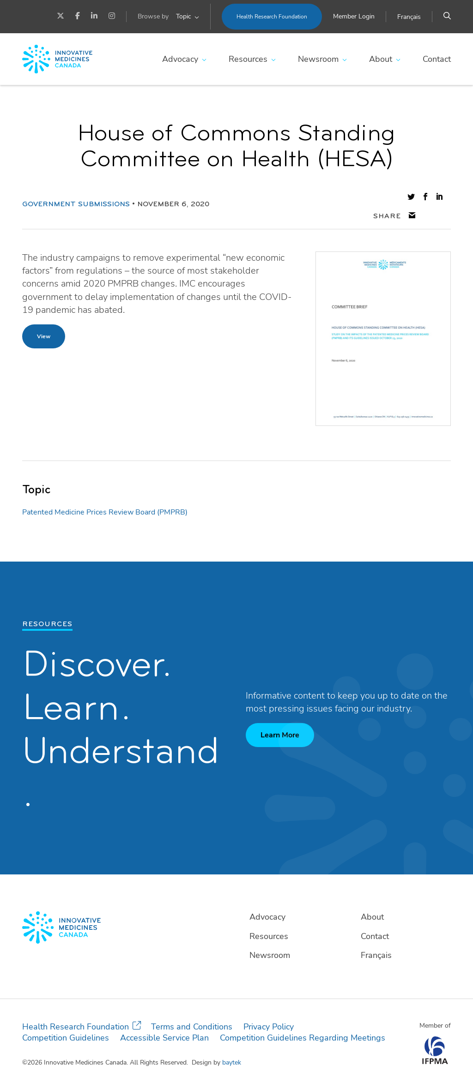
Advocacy (180, 59)
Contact (437, 59)
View (43, 317)
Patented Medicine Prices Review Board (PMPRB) (105, 493)
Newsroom (318, 59)
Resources (248, 59)
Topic (183, 16)
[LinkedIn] (94, 16)
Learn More (280, 717)
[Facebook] (77, 16)
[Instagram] (112, 16)
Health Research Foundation (271, 16)
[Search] (447, 16)
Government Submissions (76, 195)
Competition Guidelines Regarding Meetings (302, 1019)
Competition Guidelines (65, 1019)
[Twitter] (60, 16)
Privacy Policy (268, 1008)
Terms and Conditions (191, 1008)
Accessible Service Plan (164, 1019)
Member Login (354, 16)
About (380, 59)
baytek (231, 1044)
